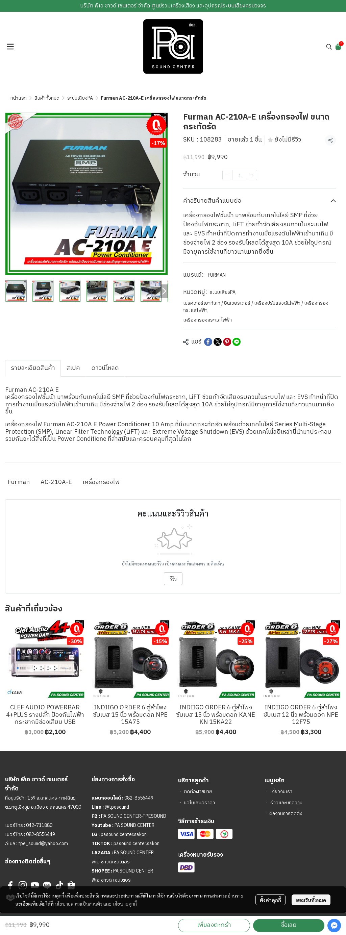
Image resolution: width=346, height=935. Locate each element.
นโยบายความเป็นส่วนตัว (78, 904)
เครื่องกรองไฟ (101, 482)
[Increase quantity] (252, 175)
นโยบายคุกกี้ (125, 904)
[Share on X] (218, 342)
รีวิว (173, 579)
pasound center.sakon (124, 834)
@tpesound (117, 807)
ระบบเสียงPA (80, 98)
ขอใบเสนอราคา (199, 803)
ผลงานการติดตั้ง (285, 813)
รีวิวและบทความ (286, 803)
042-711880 (39, 825)
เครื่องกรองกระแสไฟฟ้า (207, 320)
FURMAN (217, 275)
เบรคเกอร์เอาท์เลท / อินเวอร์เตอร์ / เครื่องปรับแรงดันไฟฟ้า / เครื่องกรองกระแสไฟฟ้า (255, 307)
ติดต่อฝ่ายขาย (198, 791)
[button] (329, 46)
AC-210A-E (56, 482)
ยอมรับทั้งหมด (311, 900)
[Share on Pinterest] (227, 342)
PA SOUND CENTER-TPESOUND (133, 816)
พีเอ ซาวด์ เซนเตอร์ (111, 880)
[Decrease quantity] (227, 175)
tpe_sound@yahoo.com (42, 844)
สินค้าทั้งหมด (46, 98)
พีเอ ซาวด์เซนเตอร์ (111, 862)
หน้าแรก (18, 98)
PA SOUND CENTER (134, 825)
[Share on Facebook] (208, 342)
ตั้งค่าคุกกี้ (270, 900)
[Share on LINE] (236, 342)
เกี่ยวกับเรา (281, 791)
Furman (19, 482)
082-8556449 (40, 834)
